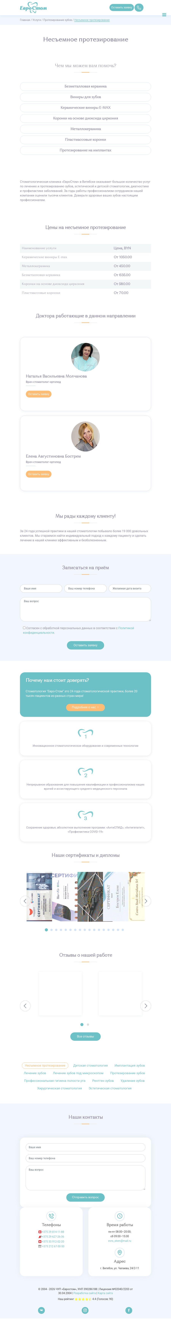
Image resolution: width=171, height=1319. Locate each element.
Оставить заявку (122, 7)
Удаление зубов (133, 1081)
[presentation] (25, 901)
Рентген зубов (103, 1081)
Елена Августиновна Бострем (53, 457)
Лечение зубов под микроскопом (78, 1074)
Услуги (36, 19)
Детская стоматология (90, 1066)
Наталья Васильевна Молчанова (56, 376)
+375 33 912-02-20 (53, 1242)
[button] (46, 930)
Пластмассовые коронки (85, 140)
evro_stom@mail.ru (119, 1241)
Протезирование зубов (57, 19)
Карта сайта (105, 1293)
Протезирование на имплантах (85, 150)
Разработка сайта (85, 1293)
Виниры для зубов (85, 97)
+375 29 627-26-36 (53, 1237)
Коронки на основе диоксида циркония (85, 118)
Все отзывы (85, 1037)
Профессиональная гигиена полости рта (55, 1081)
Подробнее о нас (85, 708)
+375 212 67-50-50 (53, 1246)
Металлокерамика (85, 129)
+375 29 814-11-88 (53, 1232)
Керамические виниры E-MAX (85, 108)
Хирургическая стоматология (59, 1089)
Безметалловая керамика (86, 86)
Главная (25, 19)
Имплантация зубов (130, 1066)
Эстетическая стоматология (110, 1089)
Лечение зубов (35, 1074)
